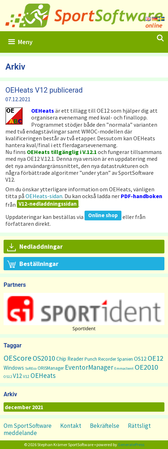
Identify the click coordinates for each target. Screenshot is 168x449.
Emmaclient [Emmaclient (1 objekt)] (124, 368)
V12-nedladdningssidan (48, 203)
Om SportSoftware (28, 426)
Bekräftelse (104, 426)
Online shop (103, 215)
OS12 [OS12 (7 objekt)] (140, 358)
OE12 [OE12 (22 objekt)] (155, 358)
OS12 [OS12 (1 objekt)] (8, 376)
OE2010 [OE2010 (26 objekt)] (146, 367)
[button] (84, 309)
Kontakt (70, 426)
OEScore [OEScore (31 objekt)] (18, 358)
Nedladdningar (35, 247)
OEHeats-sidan (43, 196)
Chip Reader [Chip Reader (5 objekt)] (69, 358)
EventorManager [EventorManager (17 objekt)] (89, 367)
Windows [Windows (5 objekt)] (14, 367)
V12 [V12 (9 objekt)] (17, 376)
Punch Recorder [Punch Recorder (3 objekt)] (100, 359)
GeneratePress (131, 444)
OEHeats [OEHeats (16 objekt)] (43, 375)
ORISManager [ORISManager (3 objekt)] (51, 368)
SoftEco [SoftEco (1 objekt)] (31, 368)
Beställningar (32, 264)
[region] (84, 312)
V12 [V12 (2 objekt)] (26, 376)
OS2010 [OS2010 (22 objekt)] (44, 358)
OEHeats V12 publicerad (44, 90)
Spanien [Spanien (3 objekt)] (125, 359)
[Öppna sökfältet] (160, 38)
